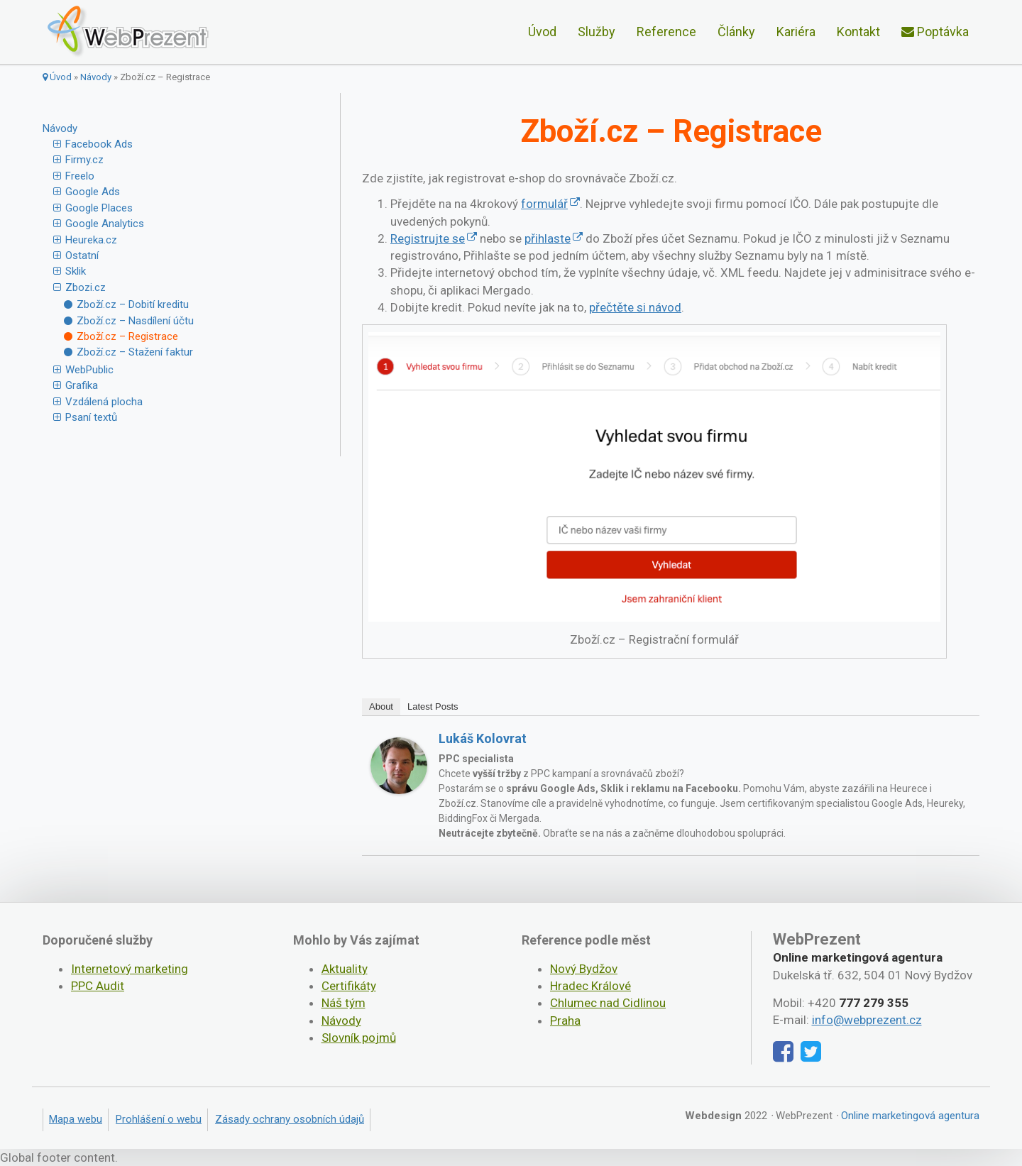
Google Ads (92, 191)
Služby (596, 31)
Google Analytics (104, 223)
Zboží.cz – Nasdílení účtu (135, 320)
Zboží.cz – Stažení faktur (135, 352)
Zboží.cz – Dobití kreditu (133, 304)
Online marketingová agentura (910, 1115)
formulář (544, 204)
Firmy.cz (84, 159)
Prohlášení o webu (159, 1119)
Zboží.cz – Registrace (127, 336)
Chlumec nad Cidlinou (608, 1003)
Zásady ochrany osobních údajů (289, 1119)
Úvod (542, 31)
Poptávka (935, 31)
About (381, 706)
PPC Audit (97, 986)
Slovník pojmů (359, 1037)
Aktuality (345, 969)
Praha (565, 1020)
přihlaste (547, 238)
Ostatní (82, 255)
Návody (95, 77)
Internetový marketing (129, 969)
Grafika (81, 385)
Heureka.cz (91, 239)
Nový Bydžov (583, 969)
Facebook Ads (99, 144)
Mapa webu (75, 1119)
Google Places (99, 208)
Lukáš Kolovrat (483, 738)
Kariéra (795, 31)
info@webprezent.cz (867, 1020)
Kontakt (858, 31)
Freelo (79, 176)
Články (736, 31)
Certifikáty (349, 986)
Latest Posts (432, 706)
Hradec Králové (590, 986)
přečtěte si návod (635, 307)
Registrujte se (427, 238)
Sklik (75, 271)
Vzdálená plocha (104, 401)
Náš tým (344, 1003)
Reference (666, 31)
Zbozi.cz (85, 287)
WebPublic (89, 369)
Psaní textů (91, 417)
